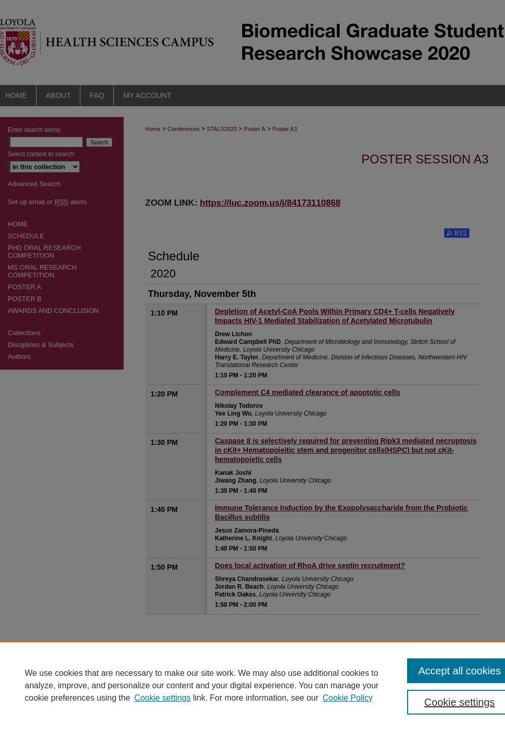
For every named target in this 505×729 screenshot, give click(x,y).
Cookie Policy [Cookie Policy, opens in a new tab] (348, 697)
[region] (252, 685)
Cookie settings (162, 697)
